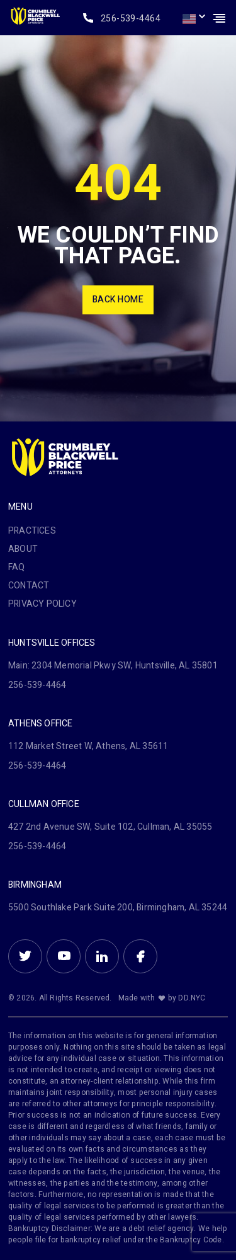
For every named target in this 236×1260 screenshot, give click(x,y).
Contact (28, 585)
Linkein (102, 956)
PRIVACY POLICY (42, 603)
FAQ (16, 567)
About (23, 549)
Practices (32, 530)
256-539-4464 (130, 18)
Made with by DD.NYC (162, 998)
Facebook (140, 956)
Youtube (64, 956)
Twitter (25, 956)
